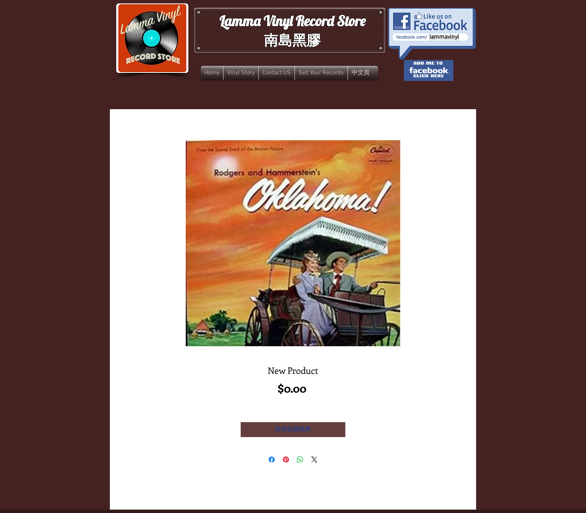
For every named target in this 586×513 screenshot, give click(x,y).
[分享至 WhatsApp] (300, 459)
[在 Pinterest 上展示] (285, 459)
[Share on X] (314, 459)
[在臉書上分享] (271, 459)
